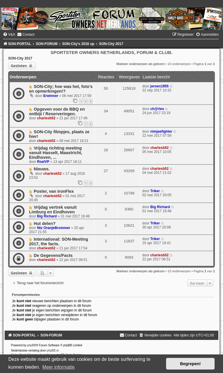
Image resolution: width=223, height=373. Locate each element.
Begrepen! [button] (190, 363)
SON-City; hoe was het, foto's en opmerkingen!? (61, 88)
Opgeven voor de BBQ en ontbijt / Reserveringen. (57, 111)
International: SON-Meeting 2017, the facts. (58, 241)
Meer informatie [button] (58, 367)
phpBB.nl (53, 350)
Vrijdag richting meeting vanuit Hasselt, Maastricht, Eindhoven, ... (55, 153)
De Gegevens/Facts (53, 255)
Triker (155, 191)
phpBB (31, 345)
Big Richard (47, 216)
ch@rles (157, 109)
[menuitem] (9, 35)
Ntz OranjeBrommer (53, 228)
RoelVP (43, 162)
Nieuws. (42, 169)
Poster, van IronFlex (54, 191)
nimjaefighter (161, 131)
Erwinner (50, 96)
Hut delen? (44, 223)
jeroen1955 (159, 86)
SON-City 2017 (20, 58)
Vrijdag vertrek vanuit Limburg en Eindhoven (53, 209)
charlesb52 (46, 118)
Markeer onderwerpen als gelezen (140, 64)
